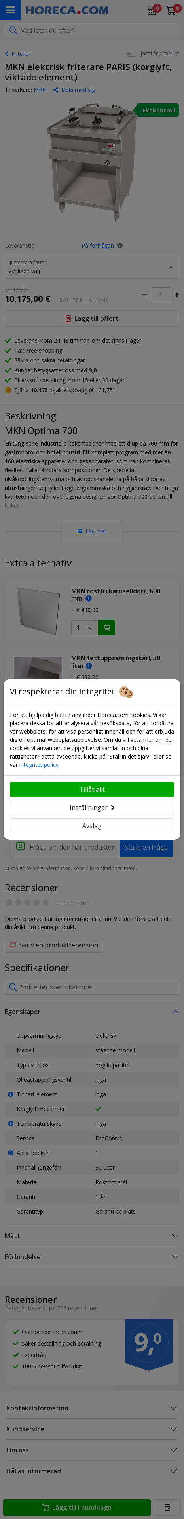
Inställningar (92, 807)
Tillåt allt (92, 789)
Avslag (92, 825)
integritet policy (39, 764)
